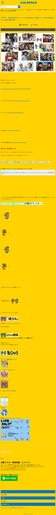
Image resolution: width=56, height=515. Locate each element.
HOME (2, 9)
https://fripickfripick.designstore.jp (18, 142)
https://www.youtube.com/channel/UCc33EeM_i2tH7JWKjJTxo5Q (15, 88)
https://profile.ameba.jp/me (13, 130)
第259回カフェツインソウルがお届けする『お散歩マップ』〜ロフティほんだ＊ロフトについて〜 (24, 172)
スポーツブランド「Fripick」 (9, 390)
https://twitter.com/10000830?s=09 (15, 112)
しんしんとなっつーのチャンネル (12, 323)
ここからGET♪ (17, 418)
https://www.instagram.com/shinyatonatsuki (19, 100)
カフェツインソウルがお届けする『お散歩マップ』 (15, 9)
